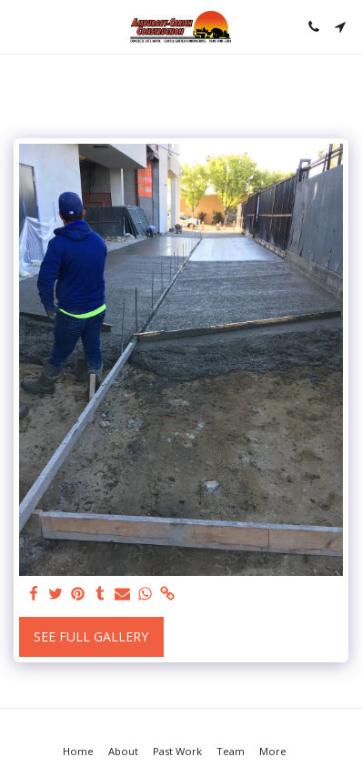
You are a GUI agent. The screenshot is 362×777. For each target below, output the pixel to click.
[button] (20, 26)
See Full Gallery (91, 636)
